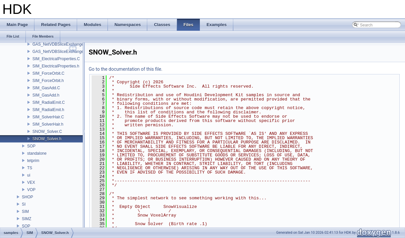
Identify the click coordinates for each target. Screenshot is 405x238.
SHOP (27, 197)
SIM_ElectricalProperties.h (55, 66)
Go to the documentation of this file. (125, 69)
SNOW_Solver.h (46, 139)
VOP (31, 189)
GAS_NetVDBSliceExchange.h (59, 51)
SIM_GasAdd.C (46, 88)
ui (28, 175)
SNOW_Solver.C (47, 131)
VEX (31, 182)
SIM (25, 211)
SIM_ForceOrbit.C (48, 73)
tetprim (33, 160)
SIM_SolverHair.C (48, 117)
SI (23, 204)
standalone (37, 153)
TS (29, 168)
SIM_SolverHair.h (47, 124)
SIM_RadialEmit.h (48, 109)
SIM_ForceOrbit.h (48, 80)
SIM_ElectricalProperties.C (56, 59)
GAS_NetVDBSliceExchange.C (60, 44)
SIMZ (26, 219)
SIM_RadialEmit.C (48, 102)
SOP (31, 146)
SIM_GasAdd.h (45, 95)
